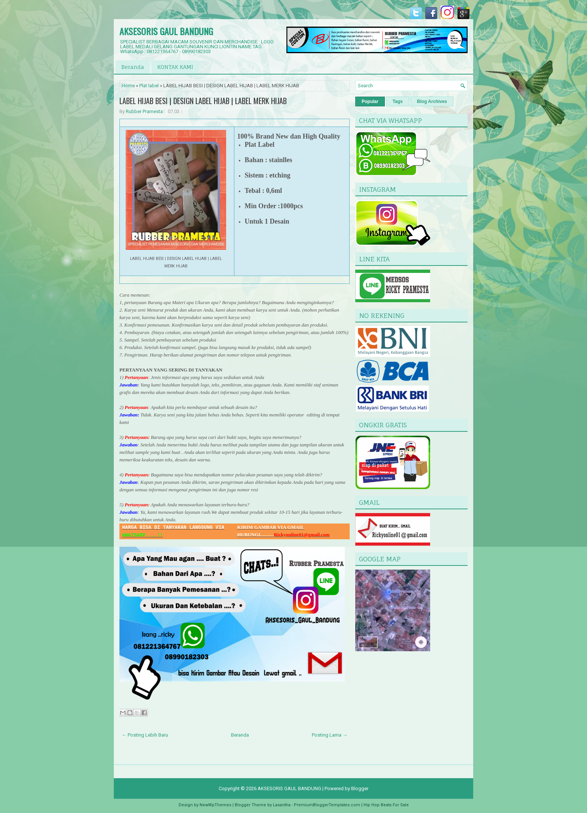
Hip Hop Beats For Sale (386, 805)
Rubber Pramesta (144, 111)
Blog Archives (432, 101)
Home (128, 85)
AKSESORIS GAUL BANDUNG (166, 31)
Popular (370, 101)
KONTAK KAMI (175, 67)
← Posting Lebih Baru (145, 735)
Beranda (132, 67)
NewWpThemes (215, 805)
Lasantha (282, 805)
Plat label (149, 85)
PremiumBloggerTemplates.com (327, 805)
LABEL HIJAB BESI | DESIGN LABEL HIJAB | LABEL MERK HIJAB (203, 100)
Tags (398, 101)
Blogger (359, 788)
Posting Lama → (329, 735)
